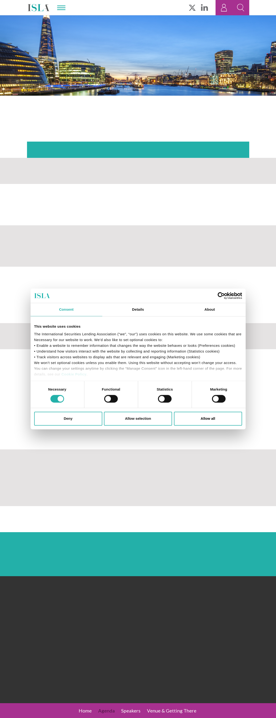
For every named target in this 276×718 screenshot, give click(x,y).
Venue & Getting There (171, 710)
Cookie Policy (74, 374)
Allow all (208, 419)
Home (85, 710)
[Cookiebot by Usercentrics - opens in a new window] (221, 295)
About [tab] (210, 309)
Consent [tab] (66, 309)
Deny (68, 419)
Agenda (106, 710)
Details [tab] (138, 309)
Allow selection (138, 419)
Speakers (131, 710)
